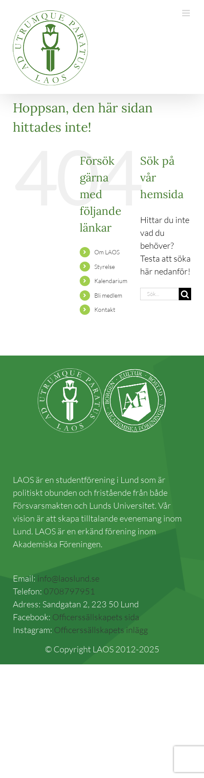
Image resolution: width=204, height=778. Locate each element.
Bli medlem (108, 295)
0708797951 (69, 591)
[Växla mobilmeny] (186, 13)
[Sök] (185, 294)
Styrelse (104, 266)
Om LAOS (107, 252)
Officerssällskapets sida (95, 617)
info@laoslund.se (68, 578)
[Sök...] (159, 294)
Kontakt (104, 309)
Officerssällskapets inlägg (101, 629)
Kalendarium (110, 280)
